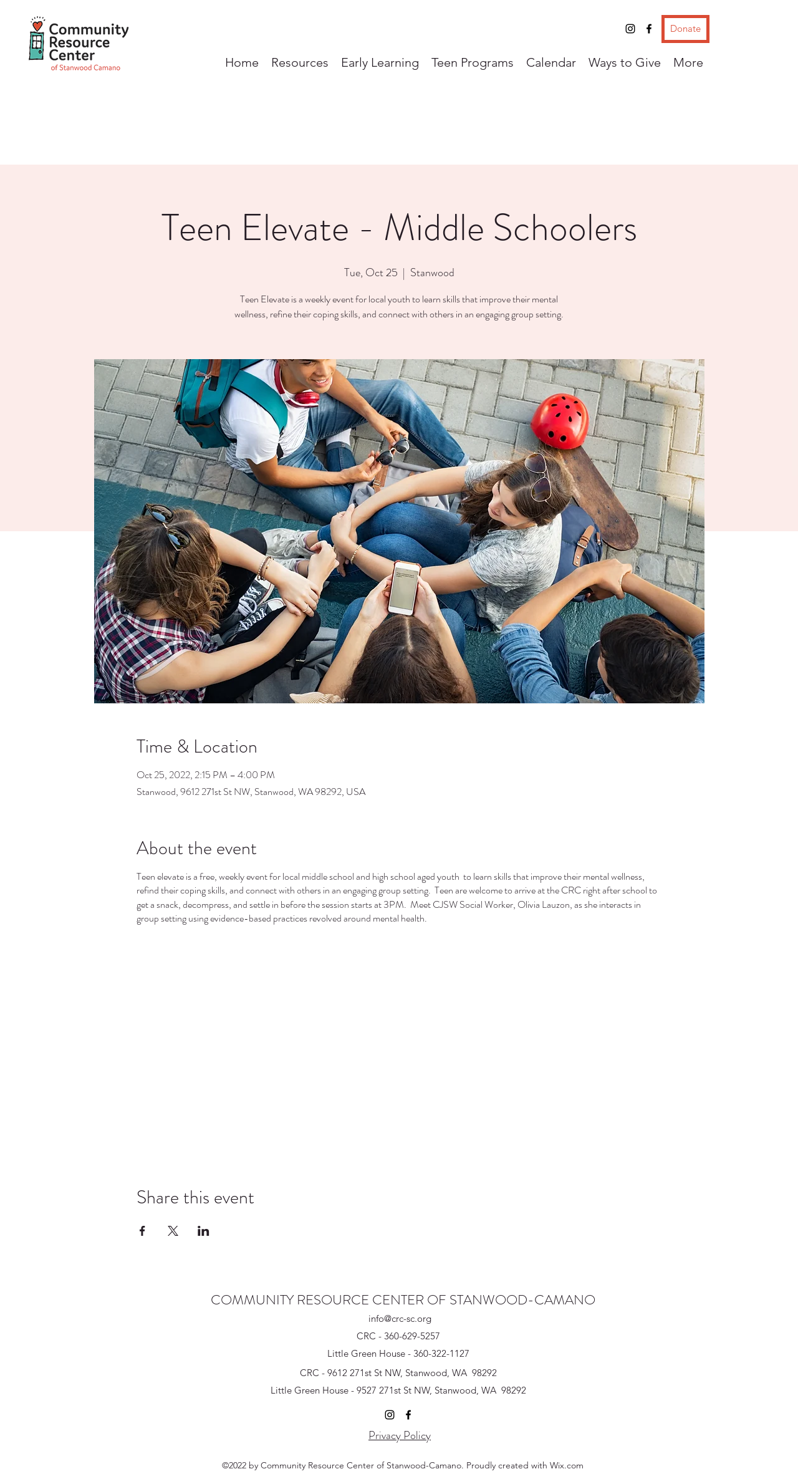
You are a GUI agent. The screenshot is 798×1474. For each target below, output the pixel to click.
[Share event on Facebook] (142, 1231)
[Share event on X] (173, 1231)
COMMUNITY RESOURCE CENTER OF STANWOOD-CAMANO (403, 1299)
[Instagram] (630, 28)
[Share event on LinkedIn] (203, 1231)
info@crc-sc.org (399, 1318)
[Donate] (685, 29)
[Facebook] (649, 28)
